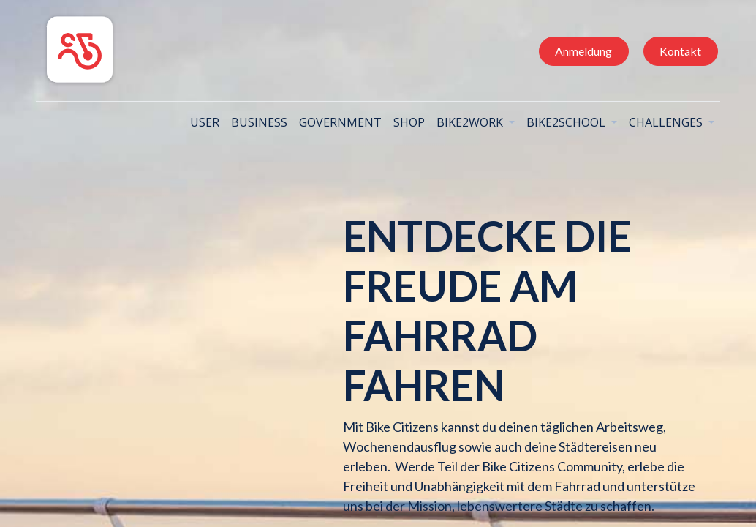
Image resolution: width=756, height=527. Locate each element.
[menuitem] (202, 122)
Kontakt (678, 51)
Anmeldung (581, 51)
